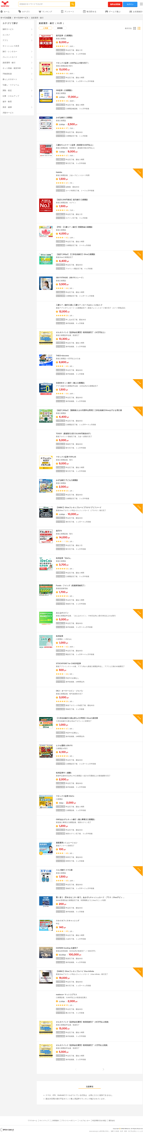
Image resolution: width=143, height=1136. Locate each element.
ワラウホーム (32, 1120)
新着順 (60, 28)
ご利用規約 (55, 1120)
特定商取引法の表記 (99, 1120)
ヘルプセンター (84, 1120)
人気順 (45, 28)
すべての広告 (5, 18)
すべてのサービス (21, 18)
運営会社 (112, 1120)
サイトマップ (44, 1120)
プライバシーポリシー (69, 1120)
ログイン (130, 4)
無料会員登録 (115, 4)
